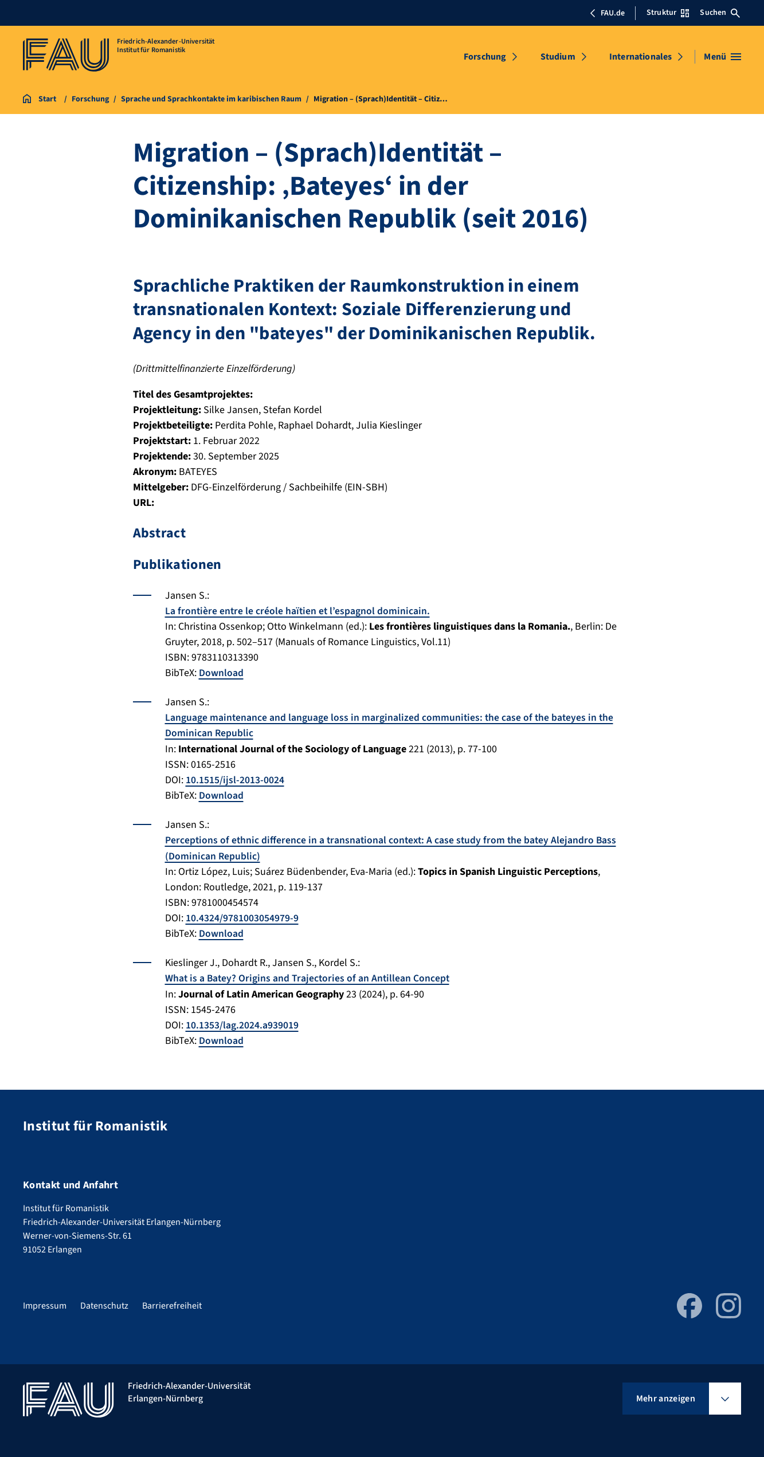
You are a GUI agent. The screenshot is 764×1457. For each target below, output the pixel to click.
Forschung (485, 56)
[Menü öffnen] (722, 56)
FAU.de (607, 13)
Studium (557, 56)
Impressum (44, 1303)
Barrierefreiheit (172, 1303)
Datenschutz (104, 1303)
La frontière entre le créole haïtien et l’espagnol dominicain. (298, 610)
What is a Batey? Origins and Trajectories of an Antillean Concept (309, 976)
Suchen (720, 12)
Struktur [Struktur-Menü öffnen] (668, 12)
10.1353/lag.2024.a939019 (242, 1023)
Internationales (640, 56)
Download (221, 672)
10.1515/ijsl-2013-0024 (235, 779)
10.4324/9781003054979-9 (242, 916)
